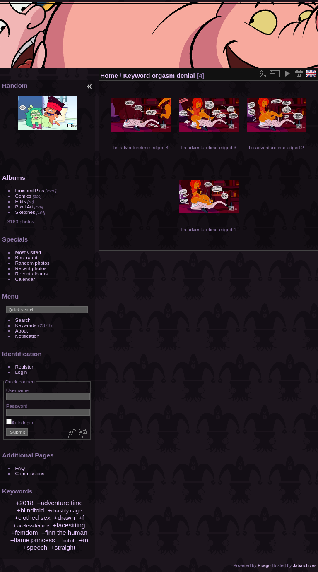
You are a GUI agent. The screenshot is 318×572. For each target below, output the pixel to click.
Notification (27, 336)
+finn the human (64, 532)
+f (81, 517)
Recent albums (31, 273)
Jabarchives (304, 565)
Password (17, 406)
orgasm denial (173, 75)
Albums (13, 177)
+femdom (24, 532)
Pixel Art (24, 206)
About (21, 330)
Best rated (26, 257)
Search (23, 320)
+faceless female (31, 525)
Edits (20, 201)
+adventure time (60, 502)
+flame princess (32, 539)
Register (24, 366)
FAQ (20, 468)
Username (17, 390)
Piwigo (264, 565)
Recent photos (31, 268)
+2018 (25, 502)
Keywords (26, 325)
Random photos (32, 263)
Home (109, 75)
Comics (23, 196)
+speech (35, 547)
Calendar (25, 279)
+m (83, 539)
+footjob (66, 540)
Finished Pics (29, 190)
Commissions (30, 473)
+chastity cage (65, 510)
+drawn (64, 517)
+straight (63, 547)
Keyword (136, 75)
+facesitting (69, 525)
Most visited (28, 252)
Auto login (19, 422)
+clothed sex (32, 517)
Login (21, 372)
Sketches (25, 212)
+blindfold (30, 510)
